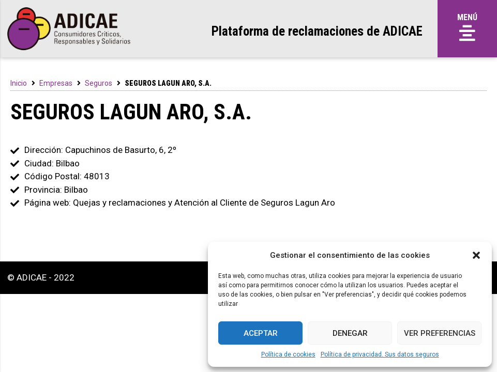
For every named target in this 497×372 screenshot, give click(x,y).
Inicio (18, 83)
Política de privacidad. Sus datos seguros (380, 354)
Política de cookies (288, 354)
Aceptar (261, 333)
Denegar (350, 333)
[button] (476, 255)
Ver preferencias (439, 333)
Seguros (98, 83)
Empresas (55, 83)
